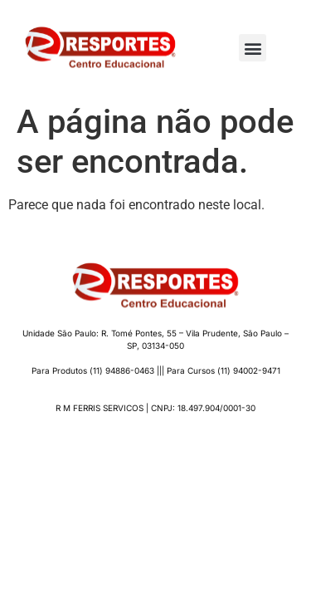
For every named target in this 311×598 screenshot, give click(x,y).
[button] (252, 47)
